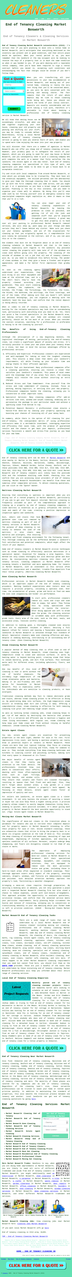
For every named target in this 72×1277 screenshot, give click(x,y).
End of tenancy (9, 458)
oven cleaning (26, 1189)
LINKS (42, 19)
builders (62, 1186)
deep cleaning (25, 527)
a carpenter (25, 1178)
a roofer (17, 1181)
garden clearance (21, 1183)
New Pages (11, 1259)
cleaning (15, 836)
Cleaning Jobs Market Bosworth (32, 1224)
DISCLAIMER (65, 19)
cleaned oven (54, 625)
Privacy (68, 1259)
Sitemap (3, 1259)
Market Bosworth (57, 458)
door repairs (59, 1183)
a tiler (56, 1178)
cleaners (27, 549)
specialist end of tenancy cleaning (51, 950)
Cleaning (36, 1259)
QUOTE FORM (7, 966)
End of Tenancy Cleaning (24, 1259)
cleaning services (19, 973)
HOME (36, 19)
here (34, 1099)
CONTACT (56, 19)
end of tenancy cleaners (24, 473)
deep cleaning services (46, 1191)
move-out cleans (39, 856)
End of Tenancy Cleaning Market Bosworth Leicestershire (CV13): (34, 45)
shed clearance (43, 1176)
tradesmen (6, 1171)
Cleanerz (5, 1273)
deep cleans (8, 945)
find (10, 1061)
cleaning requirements (59, 961)
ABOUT (49, 19)
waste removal (52, 1181)
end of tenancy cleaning (26, 137)
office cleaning (28, 1186)
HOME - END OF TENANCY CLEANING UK (36, 1251)
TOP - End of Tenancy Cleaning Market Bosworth (25, 1236)
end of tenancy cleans (35, 953)
